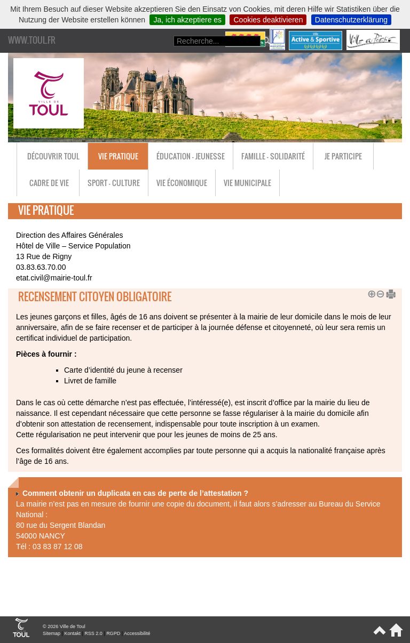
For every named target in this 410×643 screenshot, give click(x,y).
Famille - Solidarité (273, 156)
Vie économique (181, 182)
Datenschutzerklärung (351, 19)
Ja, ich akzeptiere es (187, 19)
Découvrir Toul (53, 156)
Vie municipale (247, 182)
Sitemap (51, 633)
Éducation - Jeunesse (190, 156)
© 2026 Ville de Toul (64, 626)
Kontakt (72, 633)
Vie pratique (118, 156)
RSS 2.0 (93, 633)
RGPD (113, 633)
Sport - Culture (114, 182)
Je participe (343, 156)
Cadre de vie (49, 182)
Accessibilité (137, 633)
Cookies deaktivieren (268, 19)
